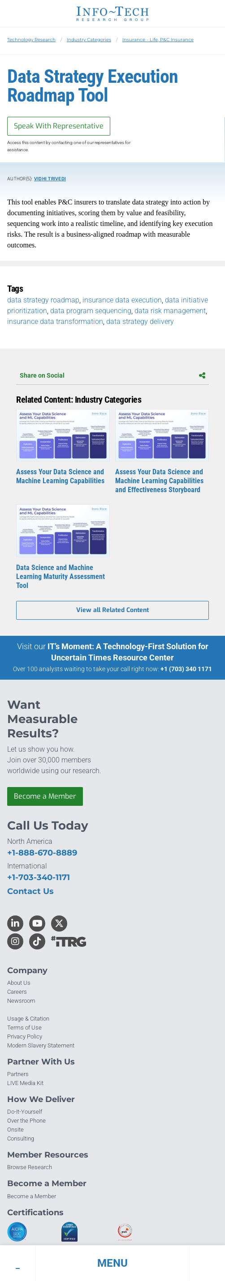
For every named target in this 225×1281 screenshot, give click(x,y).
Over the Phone (26, 1120)
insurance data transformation (55, 321)
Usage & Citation (28, 1018)
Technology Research (31, 40)
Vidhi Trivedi (50, 179)
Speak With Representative (59, 126)
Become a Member (45, 796)
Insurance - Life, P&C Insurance (158, 40)
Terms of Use (24, 1027)
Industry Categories (89, 40)
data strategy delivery (140, 321)
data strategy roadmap (43, 300)
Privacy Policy (24, 1036)
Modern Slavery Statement (40, 1045)
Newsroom (21, 1000)
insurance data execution (122, 300)
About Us (18, 982)
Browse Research (29, 1167)
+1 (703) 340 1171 (186, 668)
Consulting (20, 1138)
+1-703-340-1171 (38, 877)
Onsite (15, 1129)
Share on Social (112, 375)
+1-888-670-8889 (42, 853)
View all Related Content (112, 610)
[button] (112, 1263)
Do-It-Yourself (24, 1111)
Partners (18, 1074)
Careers (17, 991)
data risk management (170, 310)
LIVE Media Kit (25, 1083)
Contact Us (30, 891)
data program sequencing (90, 310)
